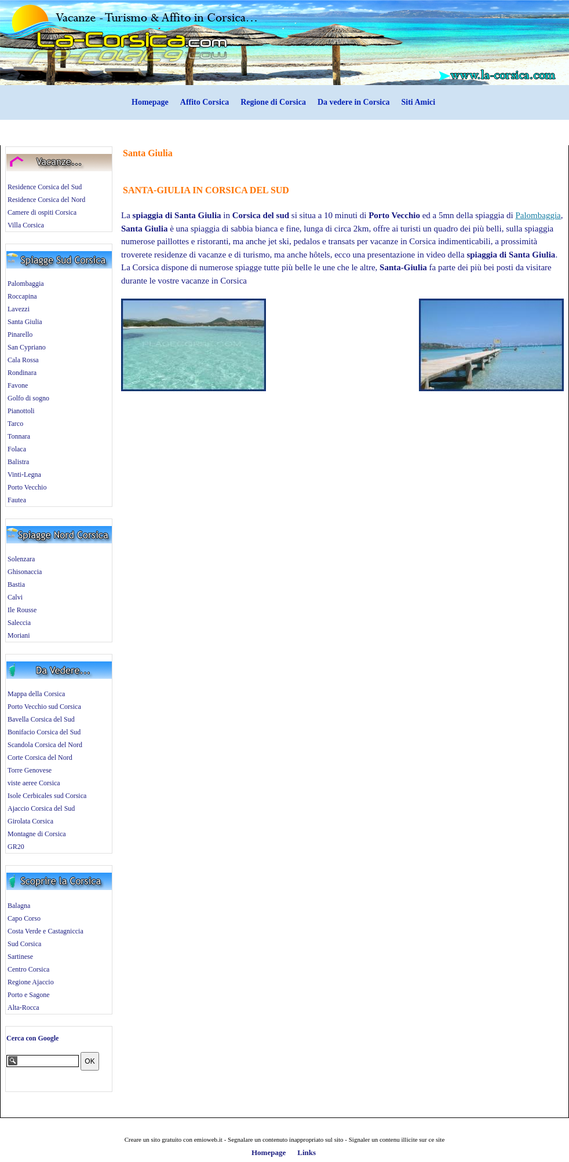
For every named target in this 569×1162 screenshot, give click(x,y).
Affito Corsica (204, 102)
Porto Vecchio (27, 487)
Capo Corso (24, 918)
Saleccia (19, 623)
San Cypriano (27, 347)
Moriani (19, 635)
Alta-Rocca (23, 1007)
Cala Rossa (23, 360)
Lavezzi (19, 309)
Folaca (17, 449)
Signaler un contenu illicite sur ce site (397, 1139)
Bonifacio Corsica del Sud (44, 732)
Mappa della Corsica (36, 694)
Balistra (18, 462)
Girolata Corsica (30, 821)
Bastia (16, 584)
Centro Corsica (28, 969)
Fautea (17, 500)
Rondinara (22, 373)
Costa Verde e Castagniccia (45, 931)
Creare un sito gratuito (153, 1139)
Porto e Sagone (29, 995)
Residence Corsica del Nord (46, 200)
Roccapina (22, 296)
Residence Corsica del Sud (45, 187)
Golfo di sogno (28, 398)
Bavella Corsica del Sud (41, 719)
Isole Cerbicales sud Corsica (47, 796)
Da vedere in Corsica (354, 102)
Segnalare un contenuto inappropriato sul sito (285, 1139)
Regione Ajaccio (31, 982)
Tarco (15, 424)
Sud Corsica (24, 944)
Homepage (150, 102)
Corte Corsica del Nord (40, 757)
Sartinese (20, 957)
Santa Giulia (25, 322)
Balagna (19, 906)
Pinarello (20, 334)
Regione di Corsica (273, 102)
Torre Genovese (30, 770)
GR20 (16, 847)
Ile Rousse (22, 610)
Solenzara (21, 559)
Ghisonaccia (25, 572)
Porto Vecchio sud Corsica (44, 707)
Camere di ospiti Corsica (42, 212)
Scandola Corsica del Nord (45, 745)
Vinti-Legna (24, 474)
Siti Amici (418, 102)
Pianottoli (21, 411)
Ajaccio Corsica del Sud (41, 808)
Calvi (15, 597)
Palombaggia (26, 284)
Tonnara (19, 436)
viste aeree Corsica (34, 783)
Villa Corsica (26, 225)
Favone (18, 385)
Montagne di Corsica (37, 834)
